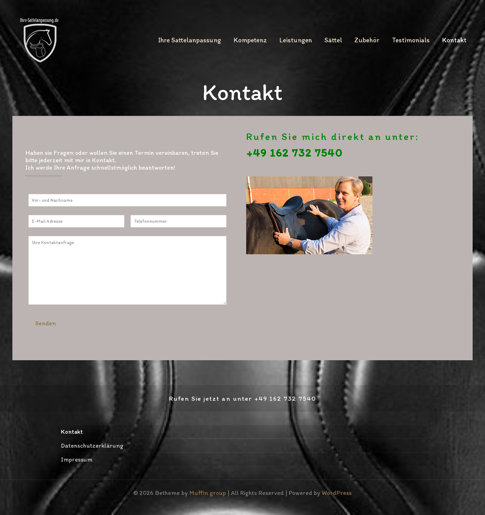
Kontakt (72, 431)
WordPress (337, 492)
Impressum (76, 459)
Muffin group (207, 492)
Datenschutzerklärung (92, 445)
